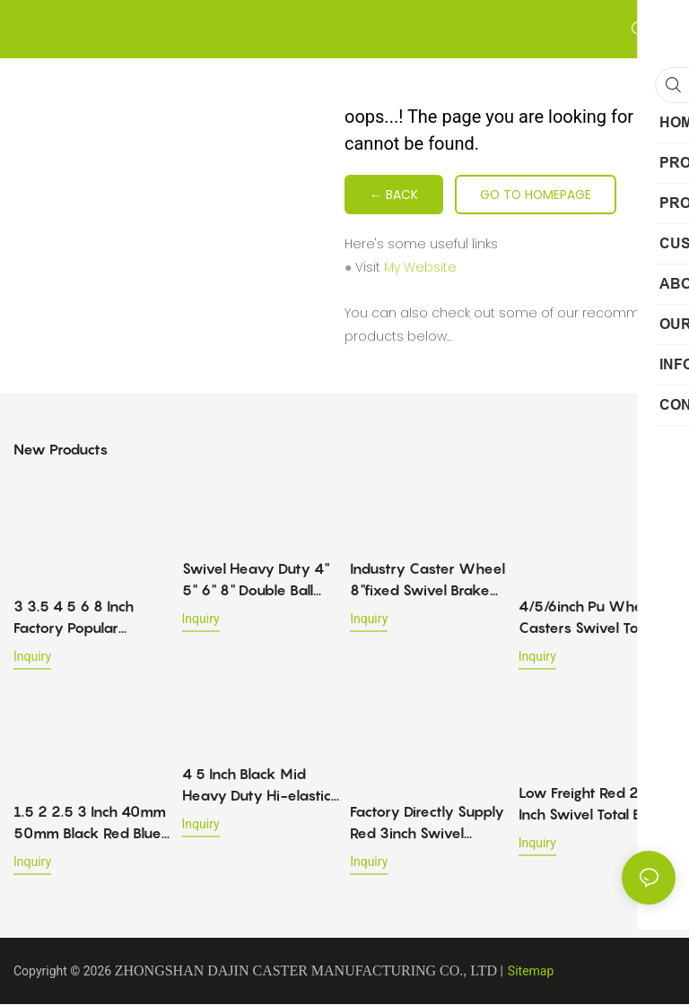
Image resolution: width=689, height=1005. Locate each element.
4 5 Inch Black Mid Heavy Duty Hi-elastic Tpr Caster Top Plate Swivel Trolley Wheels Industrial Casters (256, 786)
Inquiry (32, 657)
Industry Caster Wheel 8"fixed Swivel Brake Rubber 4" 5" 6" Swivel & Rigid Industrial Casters (427, 581)
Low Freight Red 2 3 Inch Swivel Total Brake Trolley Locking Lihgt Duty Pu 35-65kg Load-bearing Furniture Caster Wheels (597, 805)
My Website (420, 268)
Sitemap (531, 972)
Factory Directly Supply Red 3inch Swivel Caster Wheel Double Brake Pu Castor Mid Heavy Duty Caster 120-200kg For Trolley (427, 824)
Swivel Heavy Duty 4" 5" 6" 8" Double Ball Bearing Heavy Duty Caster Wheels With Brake (255, 581)
